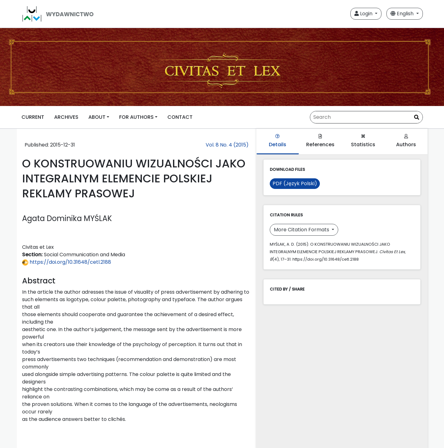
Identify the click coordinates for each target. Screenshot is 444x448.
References (320, 141)
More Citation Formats (302, 229)
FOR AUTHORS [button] (136, 117)
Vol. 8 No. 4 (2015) (227, 144)
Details (277, 141)
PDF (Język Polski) (295, 183)
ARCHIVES (66, 117)
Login (364, 13)
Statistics (363, 141)
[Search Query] (366, 117)
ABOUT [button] (96, 117)
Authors (406, 141)
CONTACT (180, 117)
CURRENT (32, 117)
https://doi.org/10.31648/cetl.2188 (66, 262)
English (402, 13)
